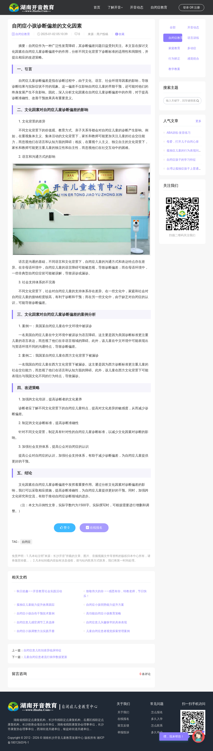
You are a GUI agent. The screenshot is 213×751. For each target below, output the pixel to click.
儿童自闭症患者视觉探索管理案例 (106, 631)
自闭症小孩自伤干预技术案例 (34, 613)
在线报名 (94, 528)
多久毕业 (157, 732)
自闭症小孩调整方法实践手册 (34, 631)
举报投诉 (123, 732)
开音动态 (136, 7)
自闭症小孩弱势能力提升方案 (103, 604)
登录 (186, 7)
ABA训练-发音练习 (177, 132)
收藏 (119, 34)
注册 (197, 7)
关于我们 (123, 712)
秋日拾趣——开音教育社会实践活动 (38, 591)
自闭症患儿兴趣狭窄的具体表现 (105, 622)
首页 (97, 7)
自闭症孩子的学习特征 (179, 159)
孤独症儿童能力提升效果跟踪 (34, 604)
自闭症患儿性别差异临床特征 (42, 650)
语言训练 (193, 37)
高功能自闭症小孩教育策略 (102, 613)
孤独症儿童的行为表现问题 (182, 150)
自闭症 (26, 541)
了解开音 (114, 7)
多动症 (191, 48)
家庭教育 (174, 48)
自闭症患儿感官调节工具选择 (34, 622)
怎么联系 (157, 725)
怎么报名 (157, 712)
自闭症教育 (159, 7)
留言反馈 (123, 725)
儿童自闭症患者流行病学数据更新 (45, 657)
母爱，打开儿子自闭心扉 (181, 141)
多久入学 (157, 718)
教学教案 (174, 69)
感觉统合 (193, 58)
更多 (198, 121)
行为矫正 (174, 58)
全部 (173, 27)
